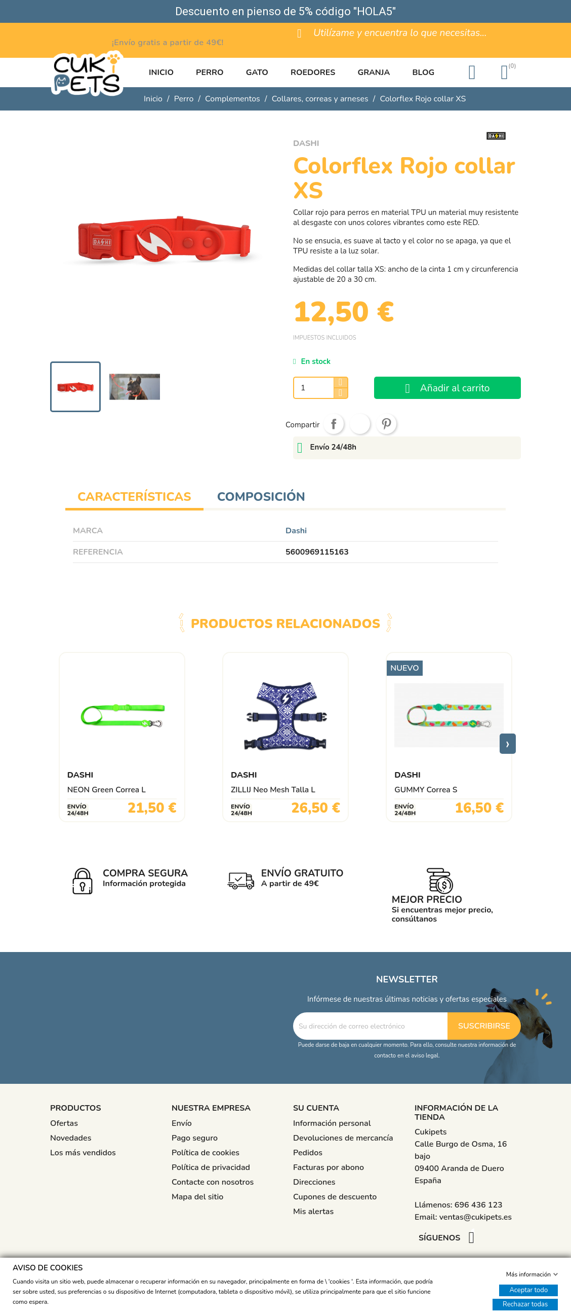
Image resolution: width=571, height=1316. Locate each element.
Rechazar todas (525, 1303)
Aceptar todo (528, 1289)
